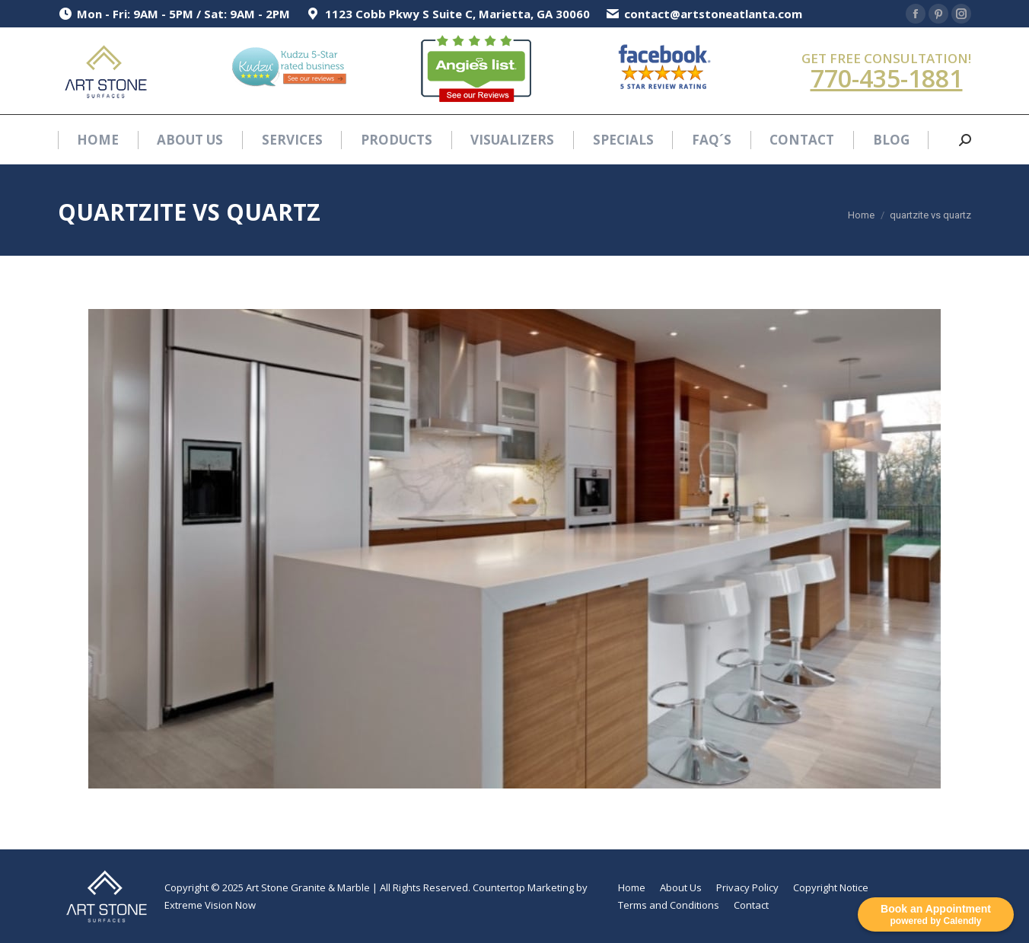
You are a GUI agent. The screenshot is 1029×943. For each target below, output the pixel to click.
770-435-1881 (887, 78)
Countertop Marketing (523, 887)
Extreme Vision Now (210, 905)
